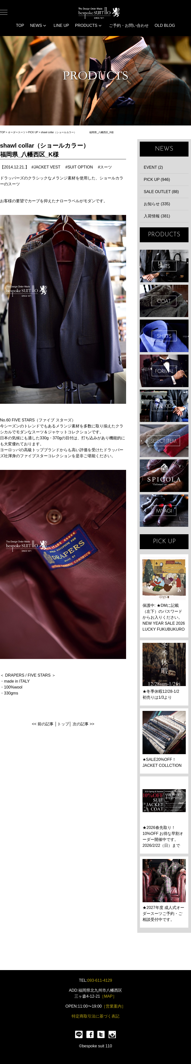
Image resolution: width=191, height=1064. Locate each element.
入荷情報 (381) (157, 216)
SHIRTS (164, 336)
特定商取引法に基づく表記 (95, 1016)
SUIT (164, 266)
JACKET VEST (47, 167)
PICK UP (33, 132)
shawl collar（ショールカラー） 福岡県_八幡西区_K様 (77, 132)
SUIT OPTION (80, 167)
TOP (20, 25)
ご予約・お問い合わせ (129, 25)
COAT (164, 301)
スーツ (106, 167)
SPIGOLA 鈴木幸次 (164, 475)
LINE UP (61, 25)
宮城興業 (164, 510)
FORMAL (164, 371)
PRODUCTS (88, 25)
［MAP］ (108, 996)
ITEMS (164, 440)
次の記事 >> (83, 724)
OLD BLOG (165, 25)
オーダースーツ (16, 132)
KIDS (164, 406)
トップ (63, 724)
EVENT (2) (153, 167)
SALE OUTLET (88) (161, 192)
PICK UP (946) (157, 179)
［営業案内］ (114, 1006)
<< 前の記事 (42, 724)
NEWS (38, 25)
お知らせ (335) (157, 204)
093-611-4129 (99, 980)
